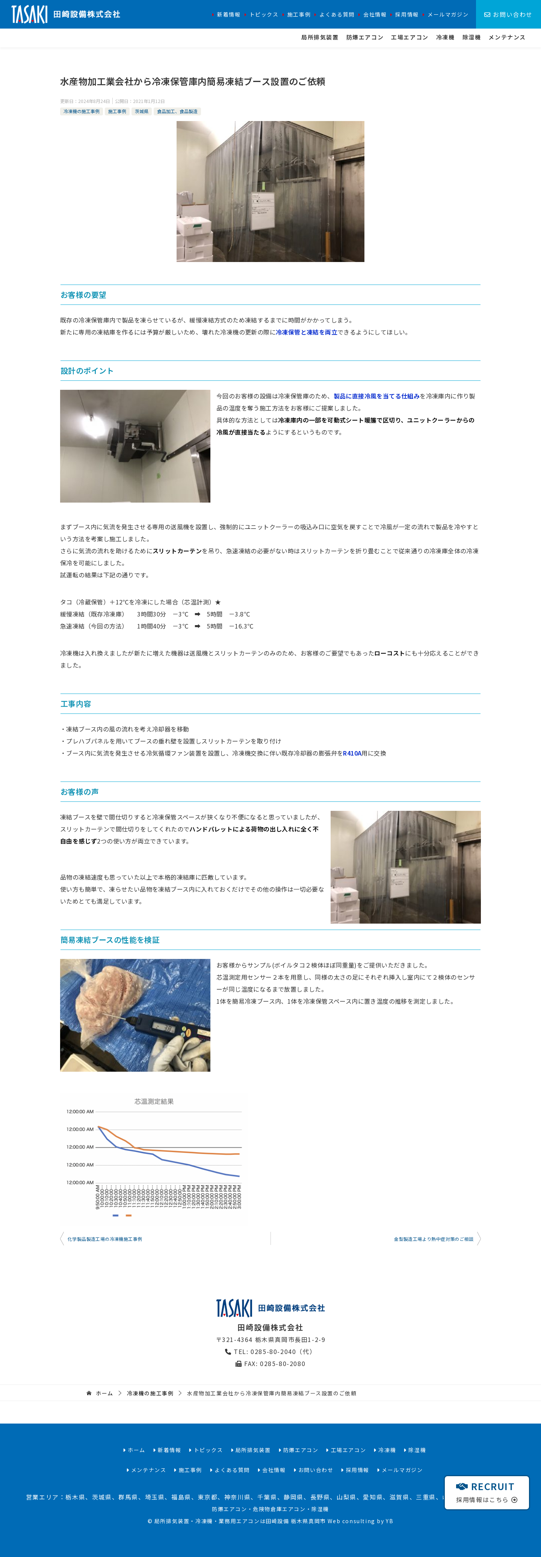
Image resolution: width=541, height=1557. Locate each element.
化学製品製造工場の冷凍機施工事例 (105, 1239)
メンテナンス (507, 37)
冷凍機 (445, 37)
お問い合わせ (508, 14)
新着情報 (228, 14)
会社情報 (375, 14)
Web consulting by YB (360, 1521)
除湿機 (471, 37)
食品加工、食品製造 (177, 111)
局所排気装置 (320, 37)
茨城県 (141, 111)
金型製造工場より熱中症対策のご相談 (433, 1239)
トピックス (264, 14)
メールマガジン (448, 14)
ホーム (134, 1450)
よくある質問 (337, 14)
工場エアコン (410, 37)
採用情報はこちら (487, 1491)
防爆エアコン (365, 37)
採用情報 (407, 14)
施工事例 (299, 14)
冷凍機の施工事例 (81, 111)
